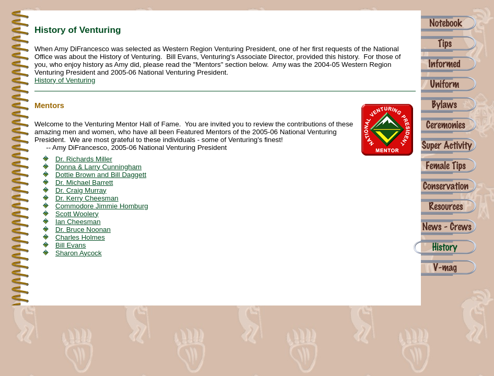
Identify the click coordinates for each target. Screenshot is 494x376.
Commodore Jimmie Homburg (101, 206)
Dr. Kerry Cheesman (87, 198)
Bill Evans (70, 245)
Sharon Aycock (78, 253)
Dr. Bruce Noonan (83, 229)
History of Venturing (64, 80)
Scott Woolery (77, 214)
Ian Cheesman (78, 222)
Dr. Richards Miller (83, 159)
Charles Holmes (80, 237)
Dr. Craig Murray (81, 190)
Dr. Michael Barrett (84, 182)
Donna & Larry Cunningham (98, 167)
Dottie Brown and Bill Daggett (100, 175)
